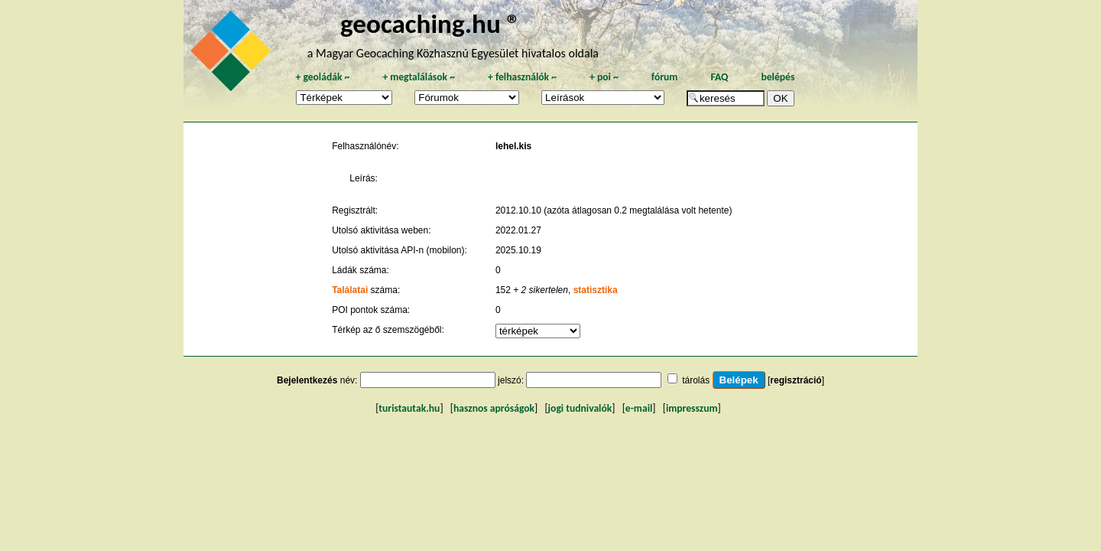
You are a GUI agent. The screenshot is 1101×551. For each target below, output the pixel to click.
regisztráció (795, 380)
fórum (664, 76)
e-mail (638, 408)
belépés (777, 76)
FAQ (719, 76)
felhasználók (522, 76)
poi (604, 76)
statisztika (595, 290)
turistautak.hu (409, 408)
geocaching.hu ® (430, 23)
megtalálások (418, 76)
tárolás (696, 380)
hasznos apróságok (493, 408)
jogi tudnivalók (580, 408)
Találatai (350, 290)
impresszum (692, 408)
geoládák (322, 76)
